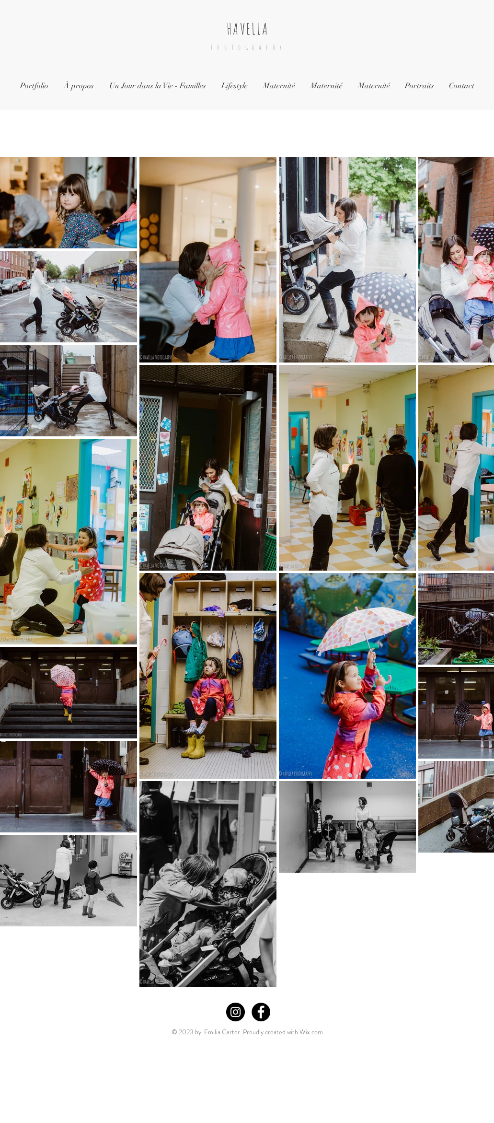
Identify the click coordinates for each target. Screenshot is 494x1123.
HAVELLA (248, 28)
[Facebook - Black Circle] (261, 1012)
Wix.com (311, 1032)
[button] (158, 86)
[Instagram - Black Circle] (235, 1012)
